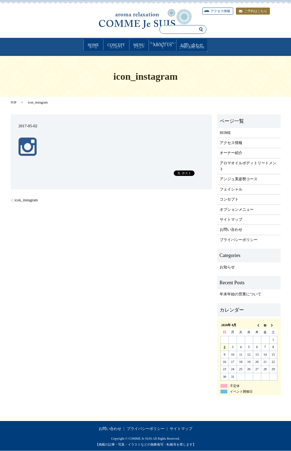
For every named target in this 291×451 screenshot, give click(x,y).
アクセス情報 (231, 143)
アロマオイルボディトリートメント (248, 166)
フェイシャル (231, 190)
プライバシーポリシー (238, 240)
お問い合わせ (244, 44)
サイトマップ (231, 220)
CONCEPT (89, 44)
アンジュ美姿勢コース (238, 179)
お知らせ (227, 267)
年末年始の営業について (240, 294)
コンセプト (229, 200)
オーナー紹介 (231, 153)
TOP (13, 103)
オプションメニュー (237, 210)
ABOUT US (187, 44)
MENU (137, 44)
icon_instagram (26, 200)
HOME (40, 44)
